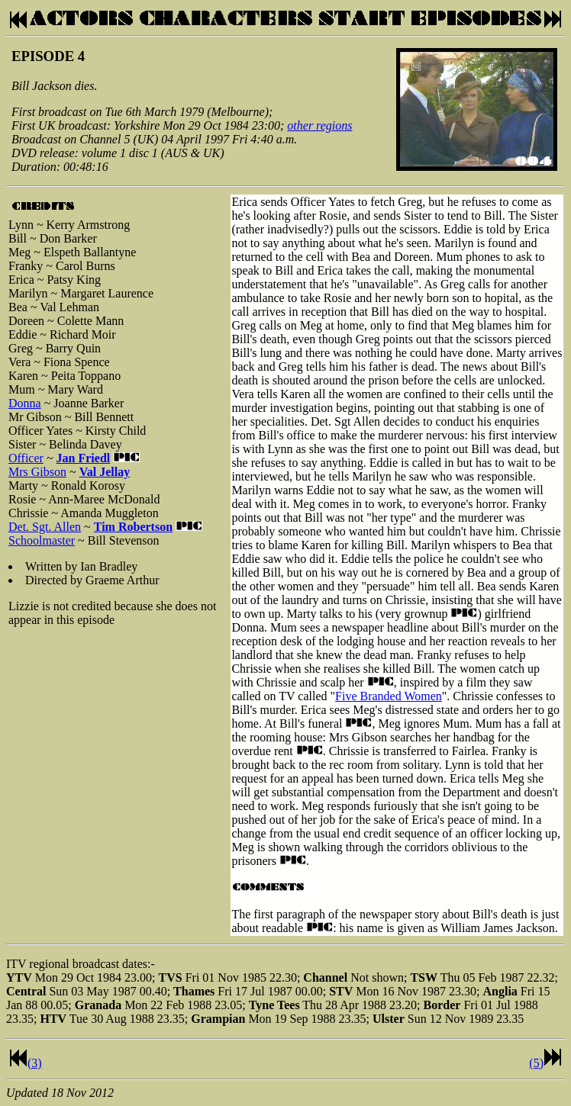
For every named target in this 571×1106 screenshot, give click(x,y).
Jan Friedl (83, 458)
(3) (34, 1062)
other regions (319, 125)
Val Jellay (105, 471)
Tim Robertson (133, 526)
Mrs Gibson (37, 471)
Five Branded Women (388, 696)
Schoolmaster (41, 540)
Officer (26, 458)
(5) (536, 1062)
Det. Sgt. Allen (44, 526)
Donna (24, 403)
